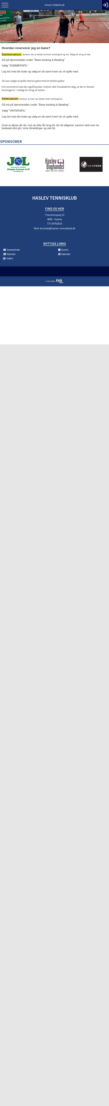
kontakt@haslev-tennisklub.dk (57, 228)
